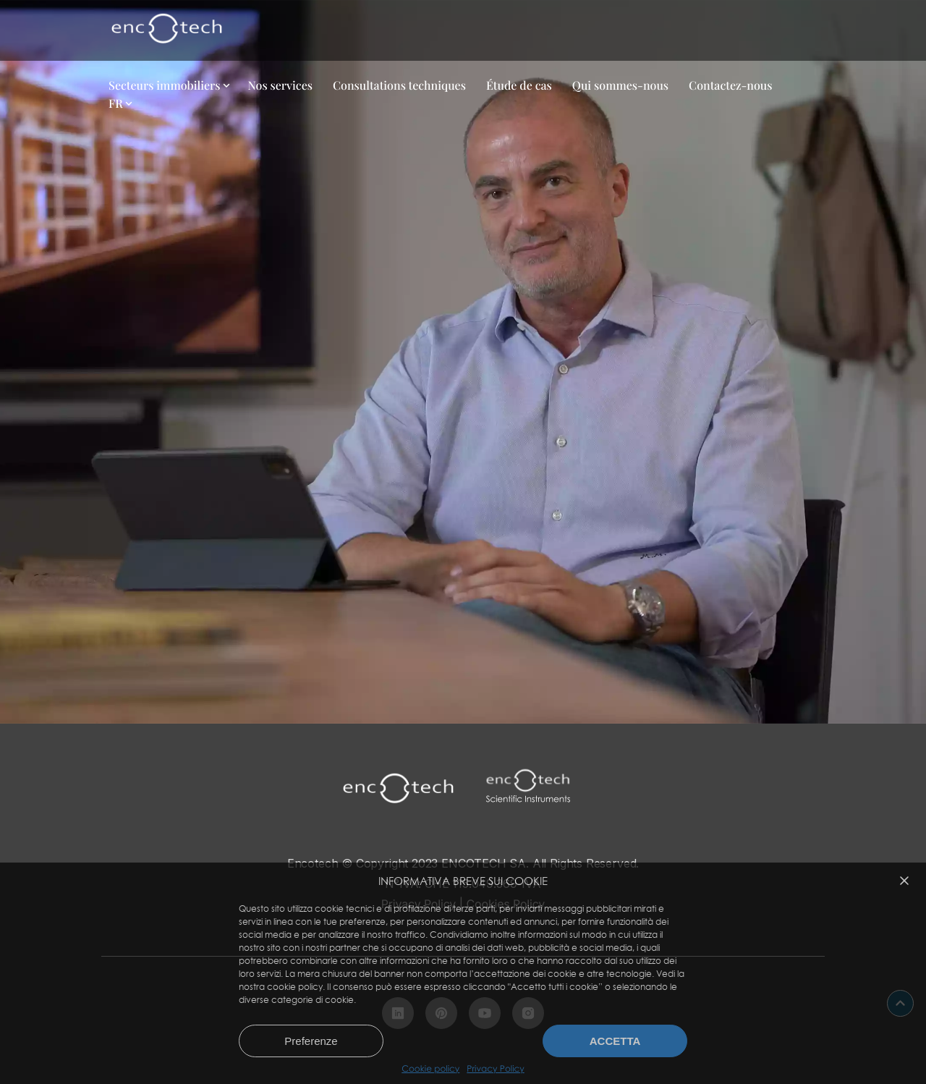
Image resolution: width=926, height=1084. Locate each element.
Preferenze (310, 1041)
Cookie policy (430, 1068)
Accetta (615, 1041)
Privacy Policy (495, 1068)
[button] (904, 880)
